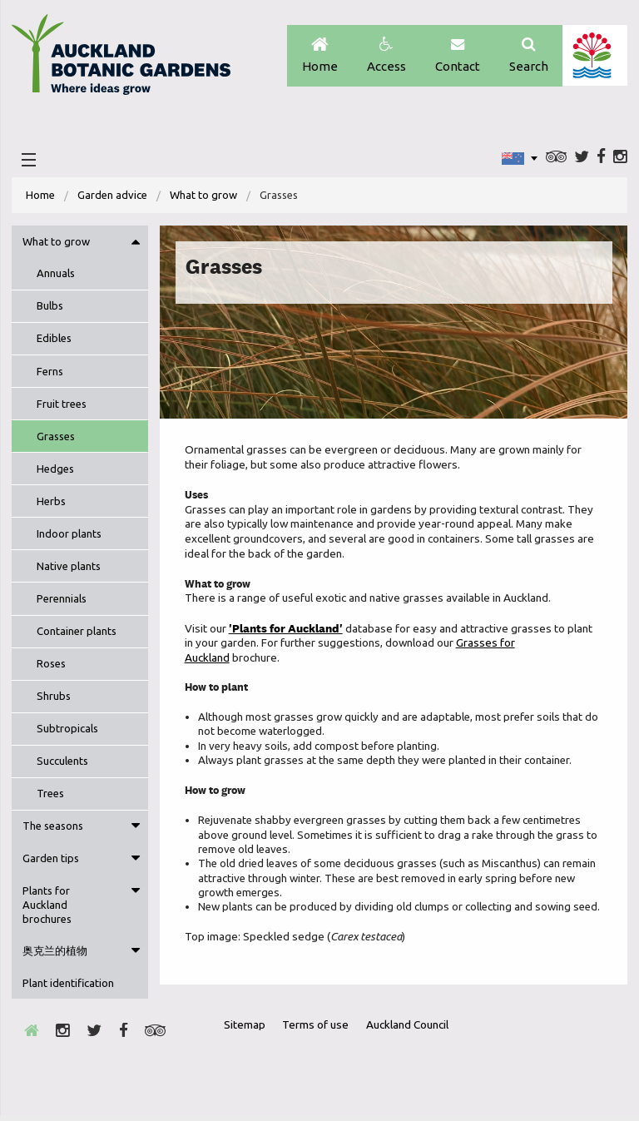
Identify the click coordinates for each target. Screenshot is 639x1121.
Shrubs (54, 698)
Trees (50, 795)
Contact (455, 56)
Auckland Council (594, 56)
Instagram (620, 159)
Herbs (51, 503)
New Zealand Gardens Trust (581, 1061)
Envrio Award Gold (498, 1061)
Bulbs (50, 309)
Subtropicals (67, 731)
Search (527, 56)
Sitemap (246, 1030)
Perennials (62, 601)
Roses (51, 666)
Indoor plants (69, 536)
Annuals (56, 275)
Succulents (62, 763)
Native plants (69, 568)
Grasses (56, 438)
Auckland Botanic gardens (124, 61)
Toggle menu (135, 243)
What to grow (204, 197)
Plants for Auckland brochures (47, 908)
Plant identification (68, 986)
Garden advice (112, 197)
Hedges (55, 471)
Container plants (76, 633)
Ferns (50, 373)
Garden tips (50, 861)
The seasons (52, 829)
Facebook (601, 159)
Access (384, 56)
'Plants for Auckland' (286, 630)
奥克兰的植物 (54, 954)
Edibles (54, 341)
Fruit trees (62, 406)
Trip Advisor (556, 159)
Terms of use (318, 1030)
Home (316, 56)
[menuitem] (40, 197)
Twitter (581, 159)
